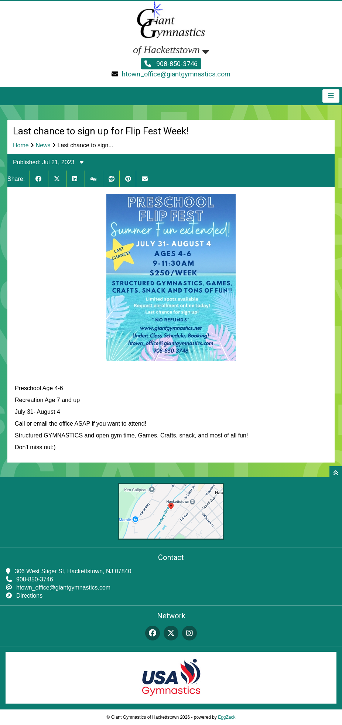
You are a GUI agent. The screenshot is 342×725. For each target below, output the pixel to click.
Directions (29, 595)
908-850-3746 (171, 64)
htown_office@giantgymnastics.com (176, 74)
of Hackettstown (171, 49)
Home (21, 145)
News (43, 145)
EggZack (226, 717)
